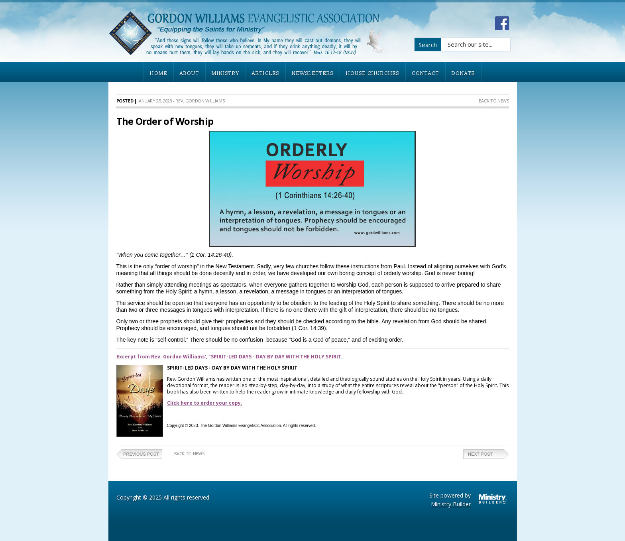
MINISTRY (226, 73)
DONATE (463, 73)
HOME (158, 73)
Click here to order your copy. (204, 402)
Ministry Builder (451, 504)
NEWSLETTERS (313, 73)
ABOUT (189, 73)
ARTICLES (265, 73)
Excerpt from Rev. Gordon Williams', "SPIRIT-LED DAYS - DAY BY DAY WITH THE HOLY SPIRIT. (229, 356)
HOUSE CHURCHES (372, 73)
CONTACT (425, 73)
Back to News (494, 101)
